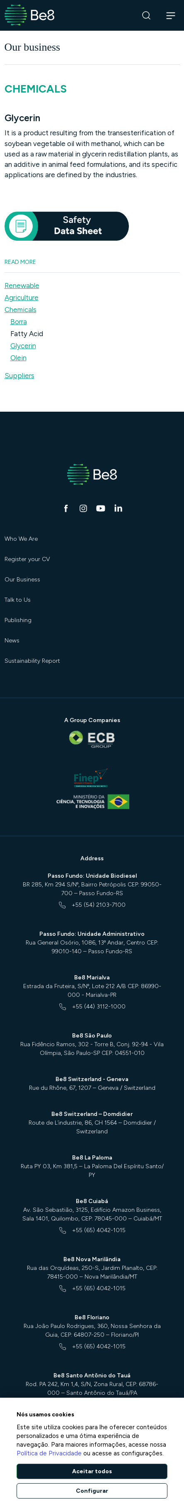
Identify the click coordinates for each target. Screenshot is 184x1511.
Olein (18, 358)
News (12, 640)
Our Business (22, 579)
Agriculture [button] (22, 297)
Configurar (92, 1490)
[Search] (146, 15)
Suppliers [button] (19, 375)
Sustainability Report (32, 660)
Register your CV (27, 559)
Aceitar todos (92, 1471)
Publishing (18, 620)
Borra (18, 321)
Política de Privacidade (49, 1453)
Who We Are (21, 538)
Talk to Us (18, 599)
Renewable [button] (22, 285)
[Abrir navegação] (171, 15)
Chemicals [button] (20, 309)
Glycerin (23, 346)
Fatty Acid (26, 334)
